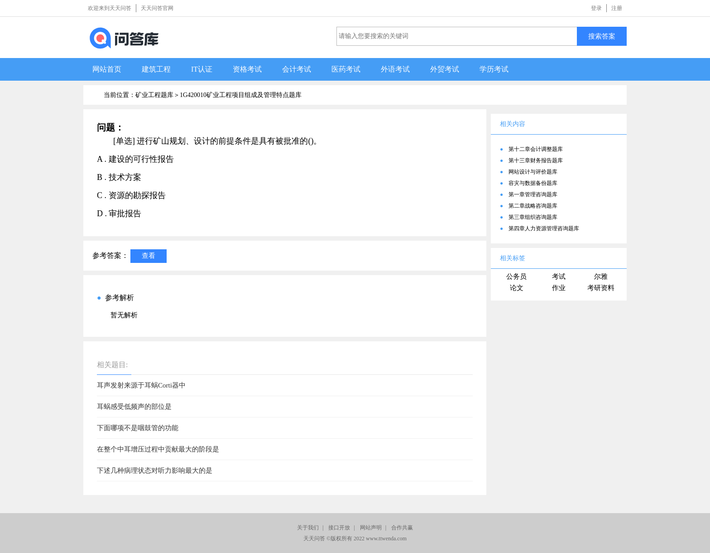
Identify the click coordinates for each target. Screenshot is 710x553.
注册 (616, 8)
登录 (596, 8)
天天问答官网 (157, 8)
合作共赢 (402, 527)
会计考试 (296, 69)
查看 (148, 255)
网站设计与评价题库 (533, 172)
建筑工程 (156, 69)
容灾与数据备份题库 (533, 183)
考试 (559, 276)
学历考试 (494, 69)
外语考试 (395, 69)
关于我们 (308, 527)
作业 (559, 287)
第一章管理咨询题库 (533, 194)
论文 (516, 287)
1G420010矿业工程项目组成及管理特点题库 (241, 95)
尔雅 (601, 276)
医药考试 (345, 69)
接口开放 (339, 527)
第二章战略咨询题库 (533, 206)
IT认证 (201, 69)
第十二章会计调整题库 (536, 149)
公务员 (516, 276)
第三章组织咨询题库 (533, 217)
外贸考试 (444, 69)
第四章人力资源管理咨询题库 (544, 228)
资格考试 (247, 69)
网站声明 (371, 527)
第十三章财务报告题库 (536, 160)
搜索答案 (601, 36)
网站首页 (106, 69)
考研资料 (600, 287)
